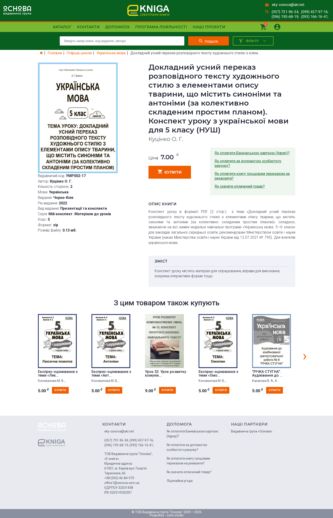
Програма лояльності (161, 27)
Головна (55, 53)
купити (170, 172)
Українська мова (111, 53)
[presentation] (305, 356)
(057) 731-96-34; (285, 12)
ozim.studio (175, 515)
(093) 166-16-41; (314, 16)
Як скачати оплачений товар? (240, 186)
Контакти (88, 27)
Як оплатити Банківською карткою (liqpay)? (252, 153)
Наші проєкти (209, 27)
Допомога (117, 27)
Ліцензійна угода (180, 481)
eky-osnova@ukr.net (288, 5)
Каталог (62, 27)
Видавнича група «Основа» (251, 431)
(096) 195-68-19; (285, 16)
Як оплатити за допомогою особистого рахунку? (248, 163)
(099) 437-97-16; (314, 12)
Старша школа (79, 53)
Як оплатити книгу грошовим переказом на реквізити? (252, 176)
